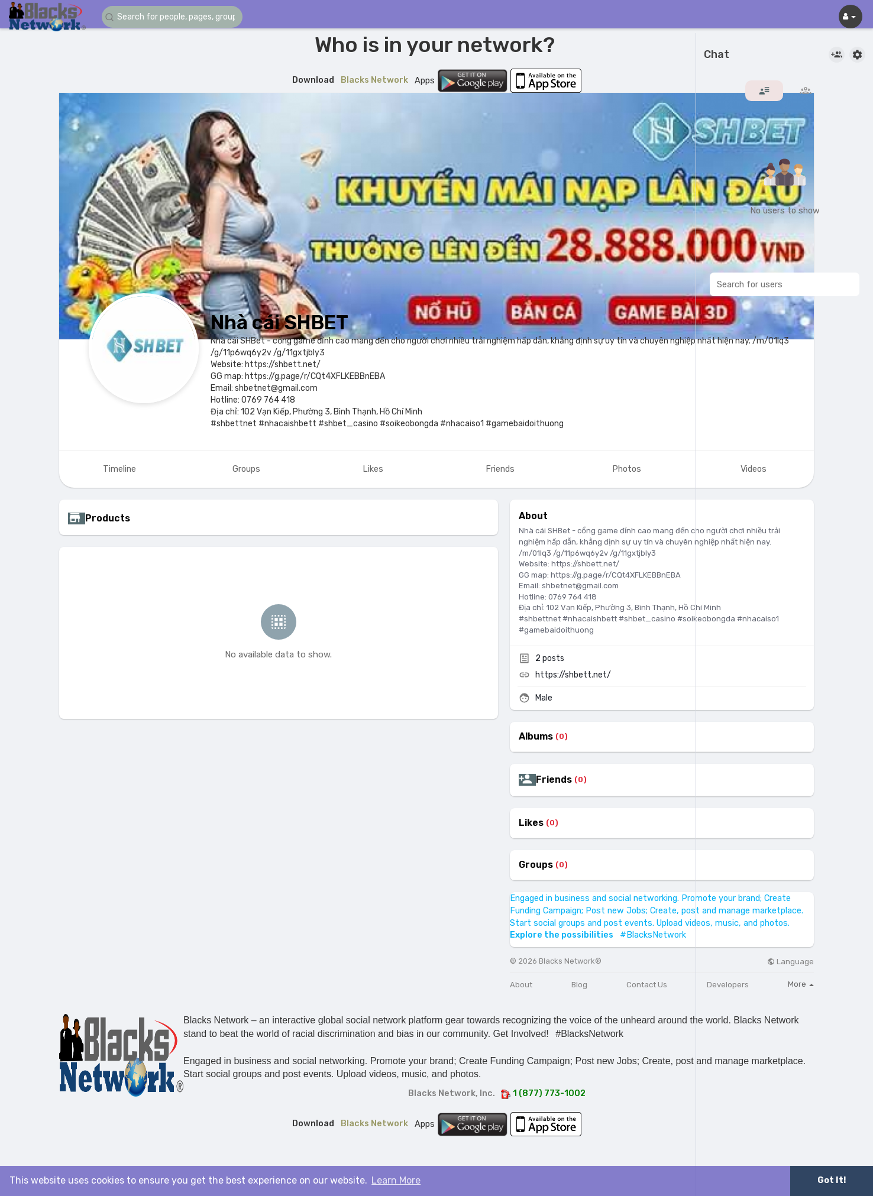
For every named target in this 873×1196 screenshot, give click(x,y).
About (521, 984)
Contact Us (646, 984)
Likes (531, 823)
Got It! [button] (831, 1180)
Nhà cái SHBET (279, 322)
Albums (536, 736)
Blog (579, 984)
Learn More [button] (396, 1180)
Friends (554, 780)
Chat (716, 55)
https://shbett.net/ (573, 675)
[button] (173, 17)
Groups (536, 865)
